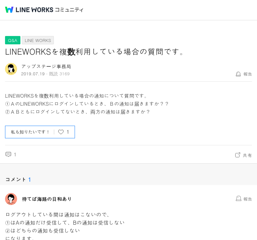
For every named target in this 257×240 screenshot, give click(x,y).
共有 (247, 155)
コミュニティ (69, 9)
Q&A (12, 40)
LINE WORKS (38, 40)
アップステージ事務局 (46, 66)
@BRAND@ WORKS (29, 10)
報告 (247, 74)
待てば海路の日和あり (47, 199)
